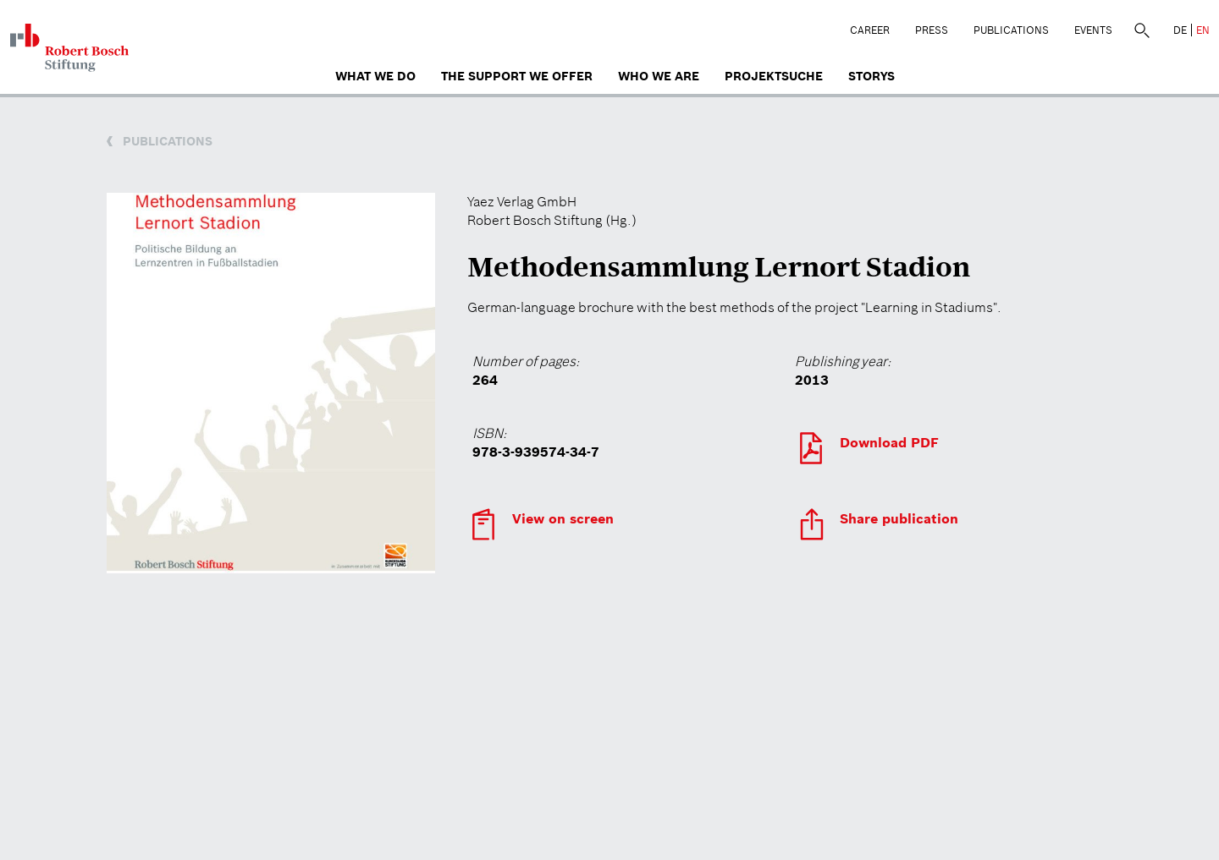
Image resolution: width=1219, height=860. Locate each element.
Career (870, 30)
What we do (375, 76)
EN (1203, 30)
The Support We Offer (517, 76)
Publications (1011, 30)
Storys (871, 76)
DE (1180, 30)
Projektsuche (774, 76)
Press (931, 30)
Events (1093, 30)
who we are (658, 76)
